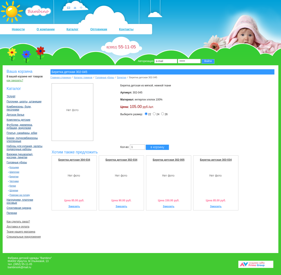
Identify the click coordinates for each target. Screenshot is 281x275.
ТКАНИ (11, 96)
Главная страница (60, 77)
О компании (46, 29)
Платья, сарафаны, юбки (22, 133)
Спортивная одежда (19, 207)
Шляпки (13, 190)
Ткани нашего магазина (21, 231)
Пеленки (12, 213)
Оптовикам (98, 29)
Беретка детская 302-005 (169, 159)
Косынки (14, 167)
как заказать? (15, 80)
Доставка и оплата (18, 226)
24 (156, 114)
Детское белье (15, 114)
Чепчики (14, 181)
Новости (18, 29)
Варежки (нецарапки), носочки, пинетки (20, 156)
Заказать (74, 206)
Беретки (13, 176)
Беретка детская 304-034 (74, 159)
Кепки (12, 185)
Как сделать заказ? (18, 221)
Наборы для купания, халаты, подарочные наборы (25, 148)
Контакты (126, 29)
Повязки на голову (19, 195)
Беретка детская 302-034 (121, 159)
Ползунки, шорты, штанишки (24, 101)
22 (148, 114)
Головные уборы (17, 162)
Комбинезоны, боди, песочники (19, 108)
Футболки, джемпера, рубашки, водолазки (20, 126)
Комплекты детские (18, 119)
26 (164, 114)
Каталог (72, 29)
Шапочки (14, 172)
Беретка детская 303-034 (216, 159)
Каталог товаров (83, 77)
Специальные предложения (24, 236)
